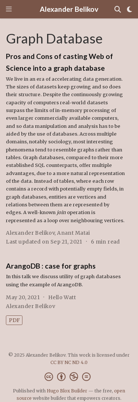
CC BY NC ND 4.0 (69, 362)
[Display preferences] (129, 9)
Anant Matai (73, 233)
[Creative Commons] (69, 376)
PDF (14, 320)
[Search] (117, 9)
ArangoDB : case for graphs (51, 266)
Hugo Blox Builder (67, 391)
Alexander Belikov (69, 9)
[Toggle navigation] (9, 9)
